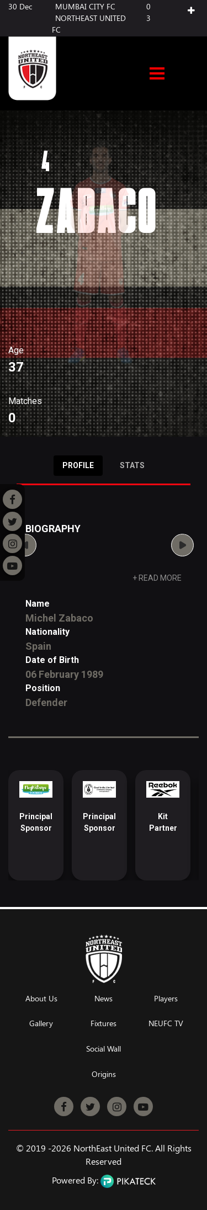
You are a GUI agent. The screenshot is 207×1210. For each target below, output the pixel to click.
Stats (132, 465)
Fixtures (103, 1023)
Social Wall (103, 1049)
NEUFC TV (165, 1023)
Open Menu (157, 74)
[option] (35, 825)
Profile (78, 465)
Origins (104, 1074)
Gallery (41, 1023)
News (103, 999)
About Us (41, 999)
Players (166, 999)
